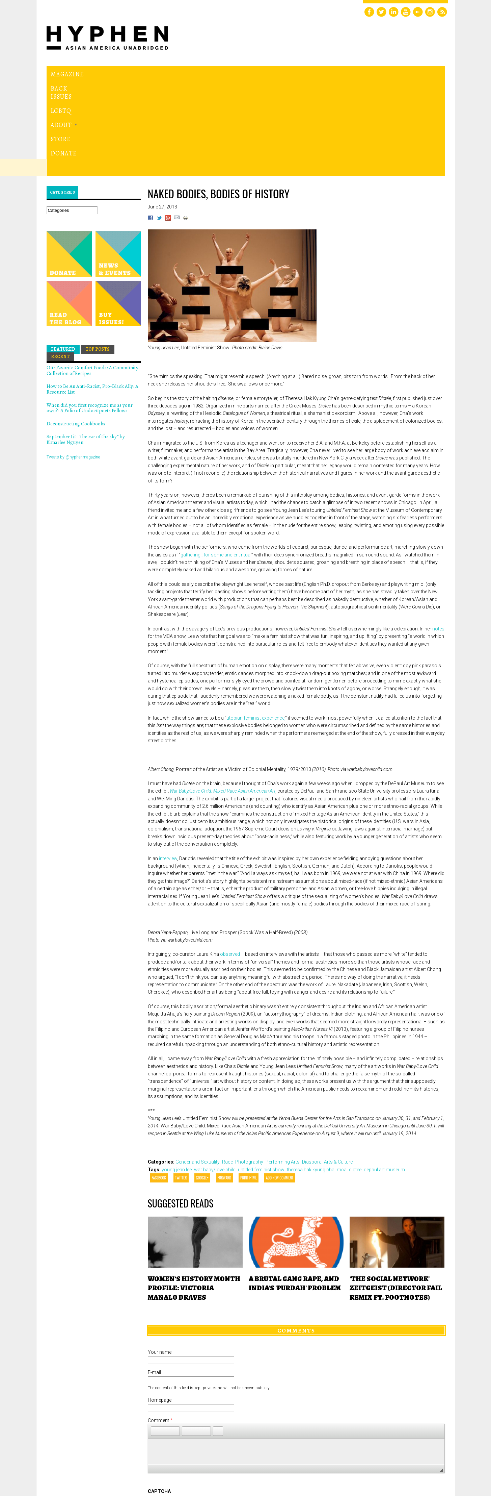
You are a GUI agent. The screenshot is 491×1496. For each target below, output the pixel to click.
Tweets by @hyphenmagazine (73, 363)
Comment (160, 1327)
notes (438, 535)
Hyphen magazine (95, 386)
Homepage (159, 1307)
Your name (159, 1259)
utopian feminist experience (255, 624)
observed (230, 861)
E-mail (154, 1279)
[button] (156, 1338)
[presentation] (199, 1423)
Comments (296, 1237)
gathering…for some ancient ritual (216, 461)
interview (168, 765)
